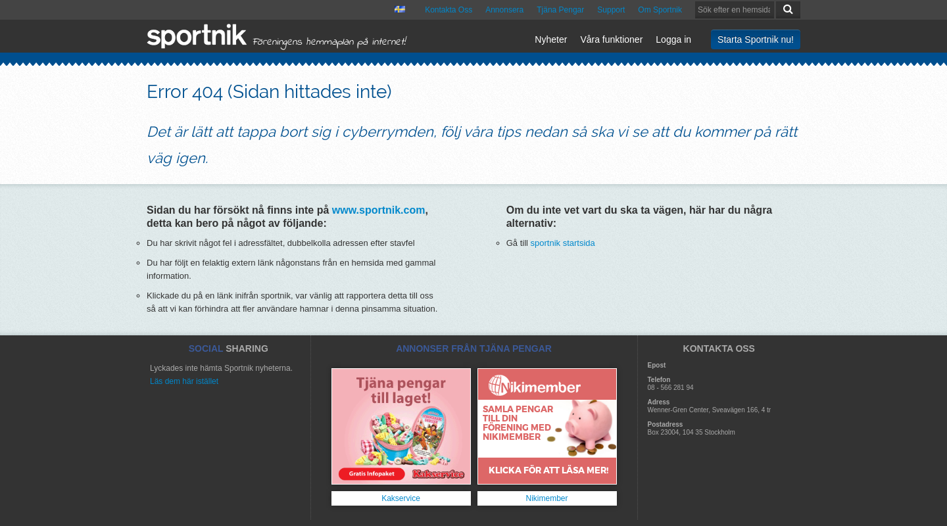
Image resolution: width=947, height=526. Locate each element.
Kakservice (400, 498)
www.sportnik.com (378, 210)
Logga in (673, 39)
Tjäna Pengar (560, 9)
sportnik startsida (563, 243)
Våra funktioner (611, 39)
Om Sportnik (660, 9)
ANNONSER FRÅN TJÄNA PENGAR (474, 348)
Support (611, 9)
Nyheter (551, 39)
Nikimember (546, 498)
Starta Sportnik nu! (755, 39)
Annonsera (504, 9)
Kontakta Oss (448, 9)
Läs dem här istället (184, 381)
